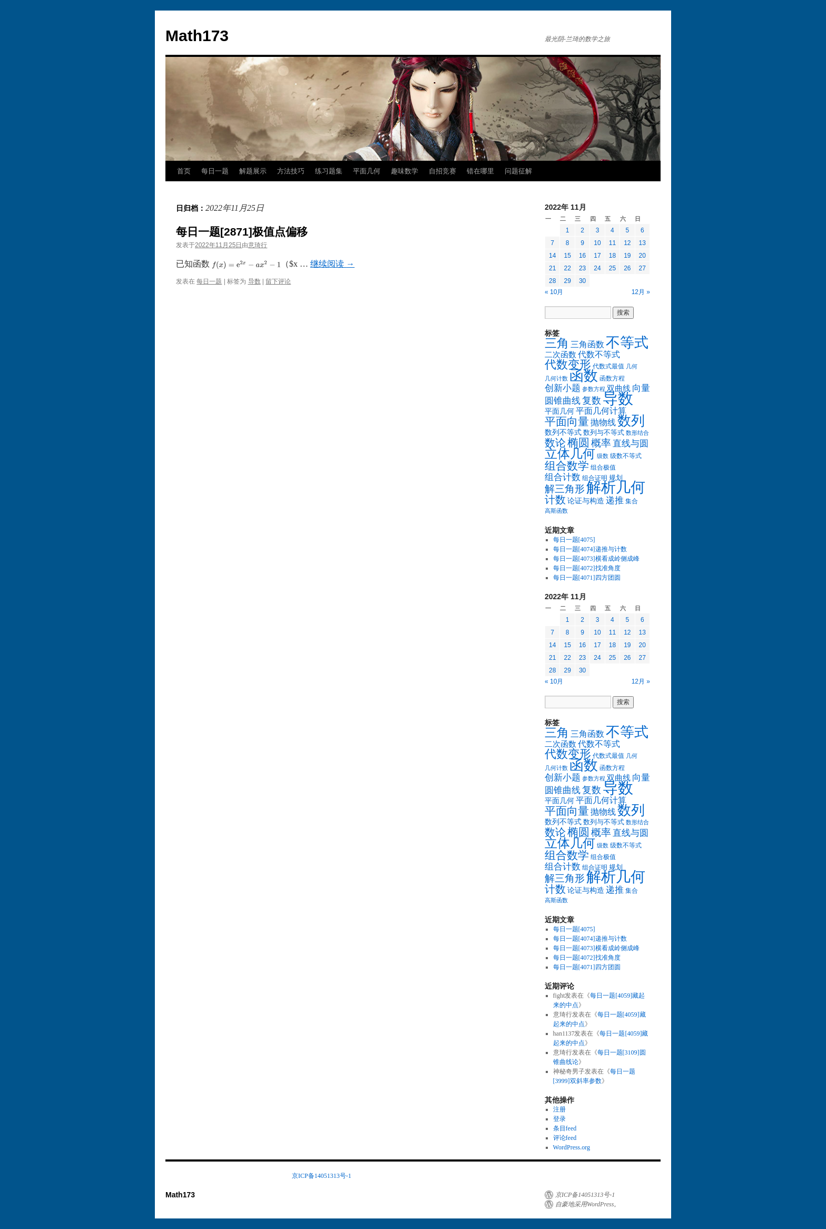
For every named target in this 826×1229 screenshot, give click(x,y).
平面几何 (366, 171)
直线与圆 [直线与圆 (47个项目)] (630, 443)
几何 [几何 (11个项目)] (631, 366)
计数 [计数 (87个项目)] (555, 499)
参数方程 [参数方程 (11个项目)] (593, 389)
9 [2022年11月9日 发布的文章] (582, 243)
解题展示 (253, 171)
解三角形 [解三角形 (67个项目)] (565, 488)
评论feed (565, 1138)
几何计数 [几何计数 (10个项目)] (556, 379)
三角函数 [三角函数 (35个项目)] (587, 344)
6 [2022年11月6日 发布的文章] (642, 230)
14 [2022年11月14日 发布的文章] (552, 255)
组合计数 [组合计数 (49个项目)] (563, 477)
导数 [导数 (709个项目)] (618, 398)
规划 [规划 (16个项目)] (616, 478)
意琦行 (257, 245)
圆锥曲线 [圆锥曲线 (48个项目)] (563, 401)
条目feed (565, 1128)
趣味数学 (404, 171)
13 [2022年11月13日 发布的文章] (642, 243)
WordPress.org (571, 1147)
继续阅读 (332, 263)
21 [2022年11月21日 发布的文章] (552, 268)
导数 (254, 281)
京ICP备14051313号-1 (321, 1175)
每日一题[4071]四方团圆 (587, 577)
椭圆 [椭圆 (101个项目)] (578, 442)
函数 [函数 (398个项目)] (583, 376)
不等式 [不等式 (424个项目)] (627, 342)
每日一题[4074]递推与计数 (590, 549)
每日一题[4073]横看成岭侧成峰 (596, 558)
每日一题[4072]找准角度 (587, 568)
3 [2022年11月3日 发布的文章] (597, 230)
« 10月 (554, 292)
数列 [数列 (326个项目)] (631, 420)
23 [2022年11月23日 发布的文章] (582, 268)
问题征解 (518, 171)
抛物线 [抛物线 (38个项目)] (603, 422)
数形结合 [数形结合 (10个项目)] (637, 433)
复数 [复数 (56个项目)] (591, 400)
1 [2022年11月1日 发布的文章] (567, 230)
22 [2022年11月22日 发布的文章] (567, 268)
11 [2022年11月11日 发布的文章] (612, 243)
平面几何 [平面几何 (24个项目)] (559, 411)
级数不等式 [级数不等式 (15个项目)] (626, 456)
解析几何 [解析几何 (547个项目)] (615, 487)
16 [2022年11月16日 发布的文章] (582, 255)
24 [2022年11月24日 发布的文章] (597, 268)
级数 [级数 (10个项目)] (602, 456)
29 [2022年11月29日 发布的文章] (567, 281)
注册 (559, 1109)
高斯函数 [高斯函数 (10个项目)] (556, 511)
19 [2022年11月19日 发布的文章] (627, 255)
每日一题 (215, 171)
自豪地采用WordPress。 (587, 1204)
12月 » (641, 292)
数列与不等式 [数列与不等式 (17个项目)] (603, 432)
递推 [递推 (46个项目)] (615, 500)
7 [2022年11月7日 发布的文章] (552, 243)
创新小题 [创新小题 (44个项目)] (563, 388)
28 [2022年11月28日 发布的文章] (552, 281)
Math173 (197, 35)
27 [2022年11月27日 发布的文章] (642, 268)
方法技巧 (290, 171)
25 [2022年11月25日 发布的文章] (612, 268)
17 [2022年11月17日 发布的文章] (597, 255)
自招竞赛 (442, 171)
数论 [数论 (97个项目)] (555, 442)
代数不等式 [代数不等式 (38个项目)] (599, 354)
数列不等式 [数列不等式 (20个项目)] (563, 432)
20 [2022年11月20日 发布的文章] (642, 255)
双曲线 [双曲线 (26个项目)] (619, 388)
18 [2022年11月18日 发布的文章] (612, 255)
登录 (559, 1119)
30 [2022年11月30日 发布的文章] (582, 281)
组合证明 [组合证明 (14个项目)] (594, 478)
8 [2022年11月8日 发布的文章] (567, 243)
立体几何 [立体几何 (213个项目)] (570, 454)
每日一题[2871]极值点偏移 (242, 232)
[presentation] (246, 265)
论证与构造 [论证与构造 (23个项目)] (585, 500)
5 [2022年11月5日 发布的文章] (627, 230)
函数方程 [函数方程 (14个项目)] (612, 378)
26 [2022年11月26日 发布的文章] (627, 268)
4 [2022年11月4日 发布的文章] (612, 230)
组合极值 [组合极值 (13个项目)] (603, 467)
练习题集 (328, 171)
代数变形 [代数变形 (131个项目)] (568, 364)
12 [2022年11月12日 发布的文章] (627, 243)
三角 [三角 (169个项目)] (557, 343)
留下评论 (278, 281)
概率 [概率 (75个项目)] (601, 442)
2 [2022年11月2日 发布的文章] (582, 230)
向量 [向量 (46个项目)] (641, 388)
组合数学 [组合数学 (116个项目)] (567, 466)
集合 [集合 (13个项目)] (631, 501)
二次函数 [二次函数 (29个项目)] (560, 354)
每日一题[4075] (574, 539)
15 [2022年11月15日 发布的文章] (567, 255)
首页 (184, 171)
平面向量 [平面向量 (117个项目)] (567, 421)
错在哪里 (480, 171)
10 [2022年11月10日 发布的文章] (597, 243)
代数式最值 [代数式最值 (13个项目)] (608, 366)
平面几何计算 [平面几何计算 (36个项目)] (601, 410)
